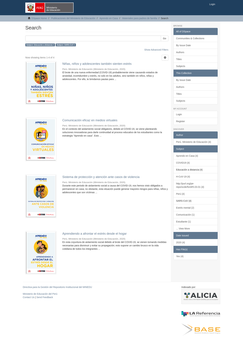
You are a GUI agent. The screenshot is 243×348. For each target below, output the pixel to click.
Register (180, 121)
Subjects (180, 66)
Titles (179, 59)
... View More (183, 228)
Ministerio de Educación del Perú (40, 294)
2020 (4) (180, 242)
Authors (180, 52)
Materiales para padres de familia (139, 18)
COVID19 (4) (183, 162)
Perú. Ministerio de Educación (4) (193, 142)
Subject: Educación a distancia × (40, 45)
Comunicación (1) (185, 214)
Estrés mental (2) (185, 207)
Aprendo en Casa (109, 18)
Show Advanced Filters (156, 49)
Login (179, 114)
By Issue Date (183, 45)
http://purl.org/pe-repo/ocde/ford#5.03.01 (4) (190, 185)
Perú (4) (180, 194)
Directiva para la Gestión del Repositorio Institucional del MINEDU (57, 287)
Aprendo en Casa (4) (187, 155)
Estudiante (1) (183, 221)
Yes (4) (180, 256)
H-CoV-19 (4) (183, 176)
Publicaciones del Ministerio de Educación (73, 18)
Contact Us (28, 297)
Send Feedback (44, 297)
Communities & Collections (190, 38)
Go (164, 38)
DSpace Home (39, 18)
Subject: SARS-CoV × (66, 45)
